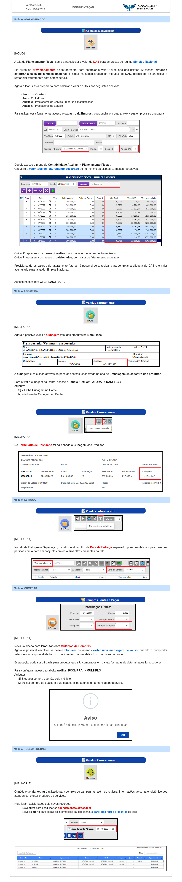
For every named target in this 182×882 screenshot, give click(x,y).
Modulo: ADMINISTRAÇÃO (29, 19)
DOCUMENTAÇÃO (83, 7)
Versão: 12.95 (34, 5)
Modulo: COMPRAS (25, 588)
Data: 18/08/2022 (35, 9)
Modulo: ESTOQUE (25, 499)
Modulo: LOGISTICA (26, 291)
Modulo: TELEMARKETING (30, 749)
